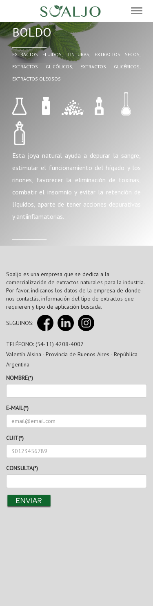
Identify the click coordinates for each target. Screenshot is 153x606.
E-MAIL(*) (17, 408)
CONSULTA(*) (22, 468)
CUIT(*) (15, 438)
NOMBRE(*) (19, 377)
